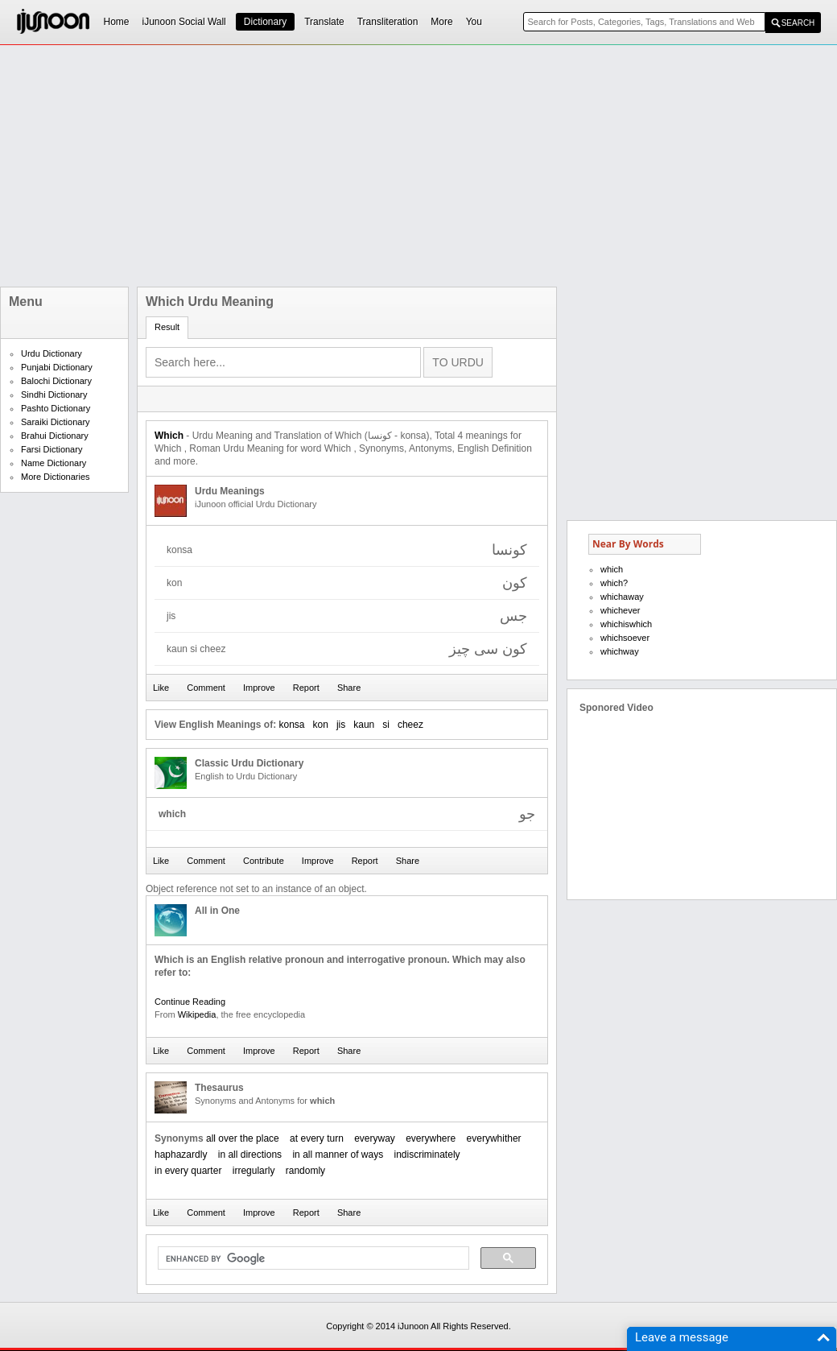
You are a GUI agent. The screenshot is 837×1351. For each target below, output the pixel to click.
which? (614, 583)
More (441, 21)
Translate (324, 21)
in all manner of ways (337, 1154)
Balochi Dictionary (56, 381)
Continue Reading (190, 1001)
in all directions (250, 1154)
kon (320, 724)
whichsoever (624, 637)
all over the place (242, 1138)
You (474, 21)
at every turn (317, 1138)
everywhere (431, 1138)
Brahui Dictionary (55, 435)
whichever (620, 610)
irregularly (254, 1170)
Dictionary (265, 21)
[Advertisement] (314, 166)
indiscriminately (427, 1154)
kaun (363, 724)
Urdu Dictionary (51, 353)
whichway (619, 651)
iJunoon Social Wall (184, 21)
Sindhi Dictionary (54, 394)
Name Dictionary (53, 463)
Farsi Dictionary (51, 449)
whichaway (622, 596)
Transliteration (387, 21)
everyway (374, 1138)
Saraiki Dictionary (55, 422)
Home (117, 21)
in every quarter (188, 1170)
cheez (410, 724)
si (386, 724)
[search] (312, 1258)
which (611, 569)
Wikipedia (197, 1014)
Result (167, 327)
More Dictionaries (55, 476)
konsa (291, 724)
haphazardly (181, 1154)
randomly (305, 1170)
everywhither (494, 1138)
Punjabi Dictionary (57, 367)
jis (340, 724)
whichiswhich (626, 624)
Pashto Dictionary (55, 408)
